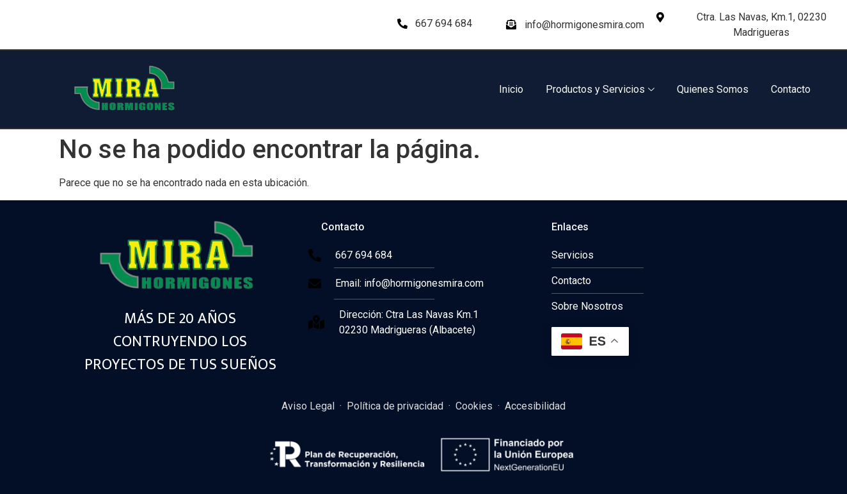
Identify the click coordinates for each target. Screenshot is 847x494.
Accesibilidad (535, 406)
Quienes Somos (712, 89)
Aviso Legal (308, 406)
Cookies (474, 406)
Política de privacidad (395, 406)
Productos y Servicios (600, 89)
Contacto (791, 89)
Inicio (511, 89)
